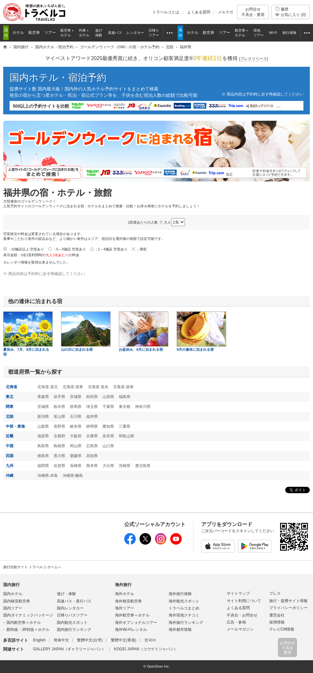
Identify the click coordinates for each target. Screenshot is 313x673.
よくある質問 (198, 12)
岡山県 (75, 446)
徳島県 (43, 456)
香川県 (59, 456)
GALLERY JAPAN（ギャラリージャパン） (69, 649)
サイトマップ (238, 593)
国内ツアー (12, 608)
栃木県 (59, 406)
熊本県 (92, 465)
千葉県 (108, 406)
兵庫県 (92, 436)
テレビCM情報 (281, 629)
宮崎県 (124, 465)
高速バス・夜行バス (74, 601)
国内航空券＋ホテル (23, 622)
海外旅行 (123, 584)
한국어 (150, 640)
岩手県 (59, 396)
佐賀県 (59, 465)
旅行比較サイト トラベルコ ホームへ (32, 567)
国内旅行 (11, 584)
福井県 (92, 416)
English (39, 640)
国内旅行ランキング (74, 629)
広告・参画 (236, 622)
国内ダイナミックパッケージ (28, 615)
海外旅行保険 (180, 594)
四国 (9, 456)
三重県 (124, 426)
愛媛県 (75, 456)
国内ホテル (12, 594)
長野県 (59, 426)
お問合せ (252, 12)
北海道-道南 (123, 387)
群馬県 (75, 406)
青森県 (43, 396)
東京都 (124, 406)
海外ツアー (124, 608)
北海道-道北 (47, 387)
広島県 (92, 446)
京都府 (59, 436)
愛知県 (108, 426)
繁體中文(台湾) (90, 640)
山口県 (108, 446)
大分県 (108, 465)
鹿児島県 (142, 465)
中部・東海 (15, 426)
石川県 (75, 416)
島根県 (59, 446)
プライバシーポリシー (288, 608)
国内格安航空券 (16, 601)
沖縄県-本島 (47, 475)
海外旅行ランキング (186, 622)
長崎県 (75, 465)
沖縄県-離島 (73, 475)
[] (253, 59)
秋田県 (92, 396)
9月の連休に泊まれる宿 (201, 331)
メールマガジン (240, 629)
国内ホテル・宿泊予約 (58, 77)
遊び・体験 (66, 594)
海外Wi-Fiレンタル (131, 629)
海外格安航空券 (128, 601)
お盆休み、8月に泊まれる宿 (143, 331)
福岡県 (43, 465)
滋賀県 (43, 436)
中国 (9, 446)
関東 (9, 406)
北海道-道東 (73, 387)
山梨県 (43, 426)
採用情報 (277, 622)
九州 (9, 465)
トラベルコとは (165, 12)
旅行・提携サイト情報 (288, 601)
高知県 (92, 456)
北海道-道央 (98, 387)
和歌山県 (126, 436)
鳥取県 (43, 446)
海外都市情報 (180, 629)
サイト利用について (244, 601)
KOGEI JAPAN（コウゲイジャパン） (146, 649)
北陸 (9, 416)
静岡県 (92, 426)
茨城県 (43, 406)
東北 (9, 396)
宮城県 (75, 396)
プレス (275, 593)
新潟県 (43, 416)
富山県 (59, 416)
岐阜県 (75, 426)
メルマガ (225, 12)
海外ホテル (124, 594)
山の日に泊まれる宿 (86, 331)
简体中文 (61, 640)
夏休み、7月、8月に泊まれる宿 (28, 333)
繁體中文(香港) (123, 640)
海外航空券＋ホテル (132, 615)
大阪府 (75, 436)
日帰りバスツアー (72, 615)
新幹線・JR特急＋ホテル (28, 629)
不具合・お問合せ (242, 615)
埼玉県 (92, 406)
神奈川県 (142, 406)
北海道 (11, 387)
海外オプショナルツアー (136, 622)
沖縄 (9, 475)
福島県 (124, 396)
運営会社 (277, 615)
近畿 (9, 436)
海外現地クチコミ (184, 615)
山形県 (108, 396)
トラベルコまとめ (184, 608)
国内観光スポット (72, 622)
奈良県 (108, 436)
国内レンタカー (70, 608)
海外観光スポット (184, 601)
